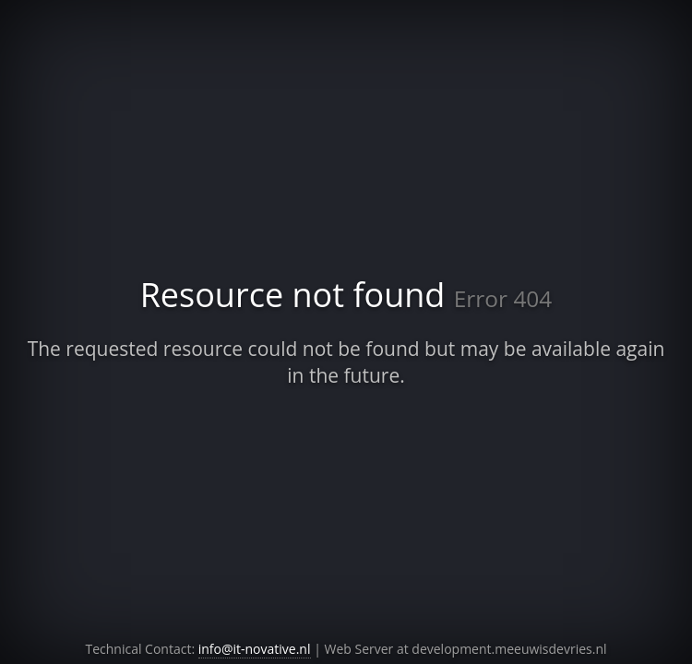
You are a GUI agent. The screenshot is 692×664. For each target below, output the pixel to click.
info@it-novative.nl (254, 649)
